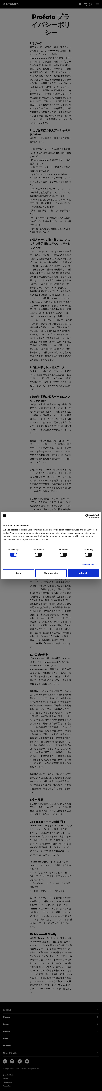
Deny (18, 573)
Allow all (83, 573)
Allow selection (51, 573)
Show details (88, 564)
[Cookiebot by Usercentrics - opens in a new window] (87, 516)
